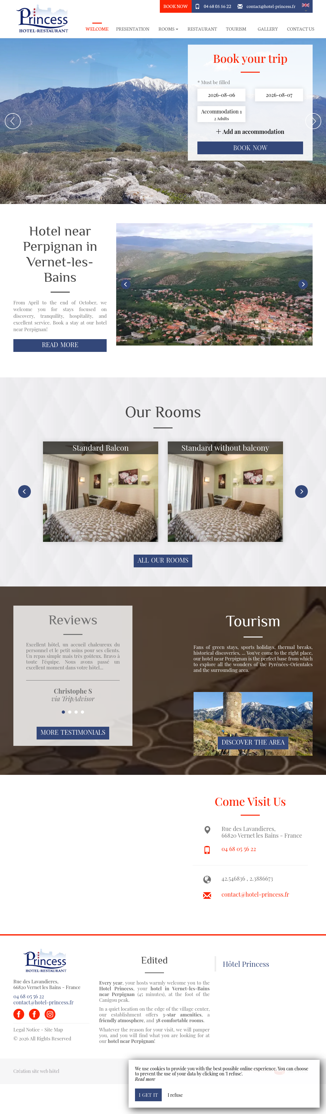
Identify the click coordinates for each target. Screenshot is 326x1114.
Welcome (97, 29)
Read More (60, 344)
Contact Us (300, 29)
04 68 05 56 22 (217, 6)
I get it (148, 1094)
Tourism (236, 29)
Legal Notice (26, 1029)
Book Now (175, 6)
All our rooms (163, 560)
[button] (305, 6)
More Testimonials (72, 732)
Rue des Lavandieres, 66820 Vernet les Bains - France (47, 984)
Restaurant (202, 29)
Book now (250, 147)
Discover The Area (253, 742)
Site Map (54, 1029)
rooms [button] (168, 29)
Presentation (132, 29)
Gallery (268, 29)
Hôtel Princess (246, 964)
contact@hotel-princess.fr (271, 6)
